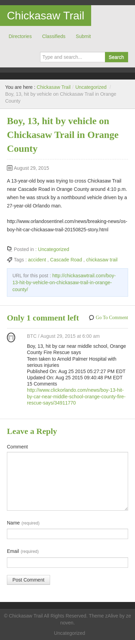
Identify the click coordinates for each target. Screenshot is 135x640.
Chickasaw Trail (45, 15)
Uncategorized (90, 87)
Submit (83, 36)
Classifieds (54, 36)
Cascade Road (66, 259)
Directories (20, 36)
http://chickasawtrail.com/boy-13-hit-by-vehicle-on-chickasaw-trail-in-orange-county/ (64, 282)
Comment (17, 446)
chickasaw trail (101, 259)
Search (116, 57)
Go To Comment (112, 317)
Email (23, 551)
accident (37, 259)
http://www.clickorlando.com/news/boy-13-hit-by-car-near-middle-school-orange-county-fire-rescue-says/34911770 (76, 396)
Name (23, 523)
